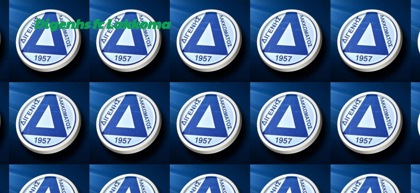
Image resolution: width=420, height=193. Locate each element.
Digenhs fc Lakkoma (101, 23)
